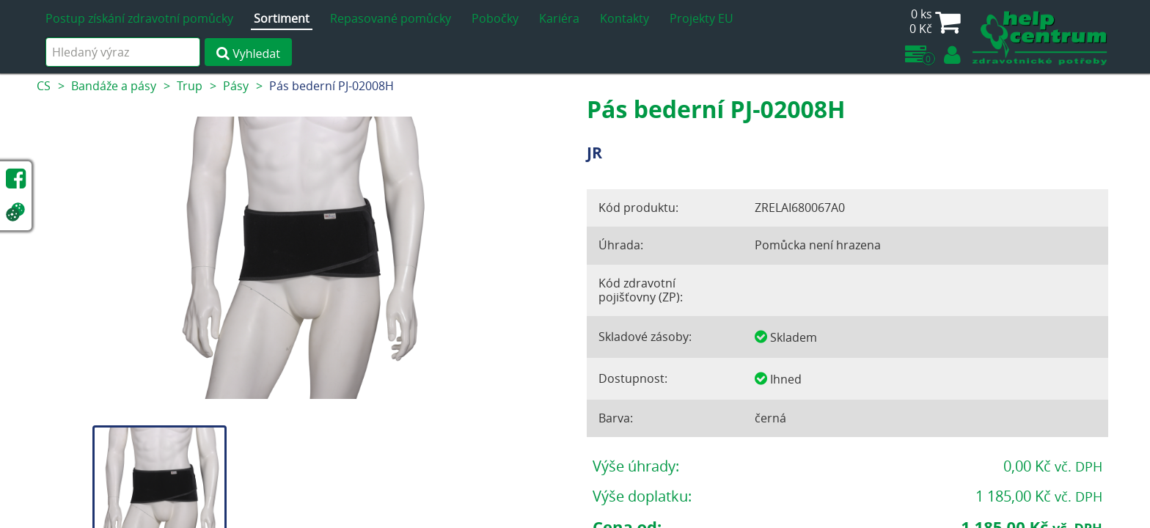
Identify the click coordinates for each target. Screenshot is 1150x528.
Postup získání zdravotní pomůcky (139, 18)
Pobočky (495, 18)
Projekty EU (701, 18)
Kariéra (559, 18)
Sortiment (282, 18)
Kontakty (624, 18)
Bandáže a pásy (113, 86)
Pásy (236, 86)
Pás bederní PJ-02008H (331, 86)
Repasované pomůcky (390, 18)
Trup (189, 86)
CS (44, 86)
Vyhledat (248, 53)
